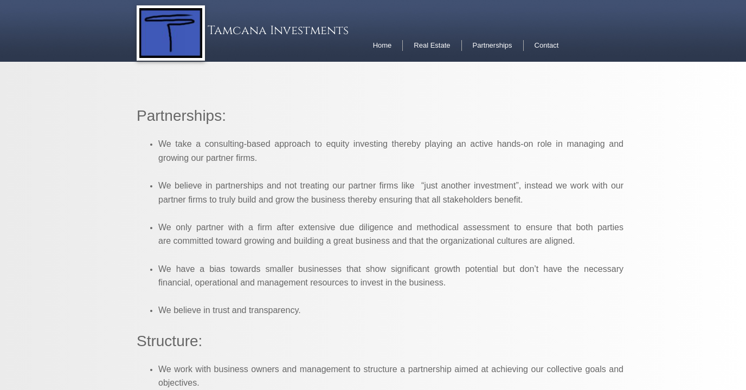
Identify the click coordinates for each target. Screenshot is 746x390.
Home (382, 45)
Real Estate (432, 45)
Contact (547, 45)
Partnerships (492, 45)
